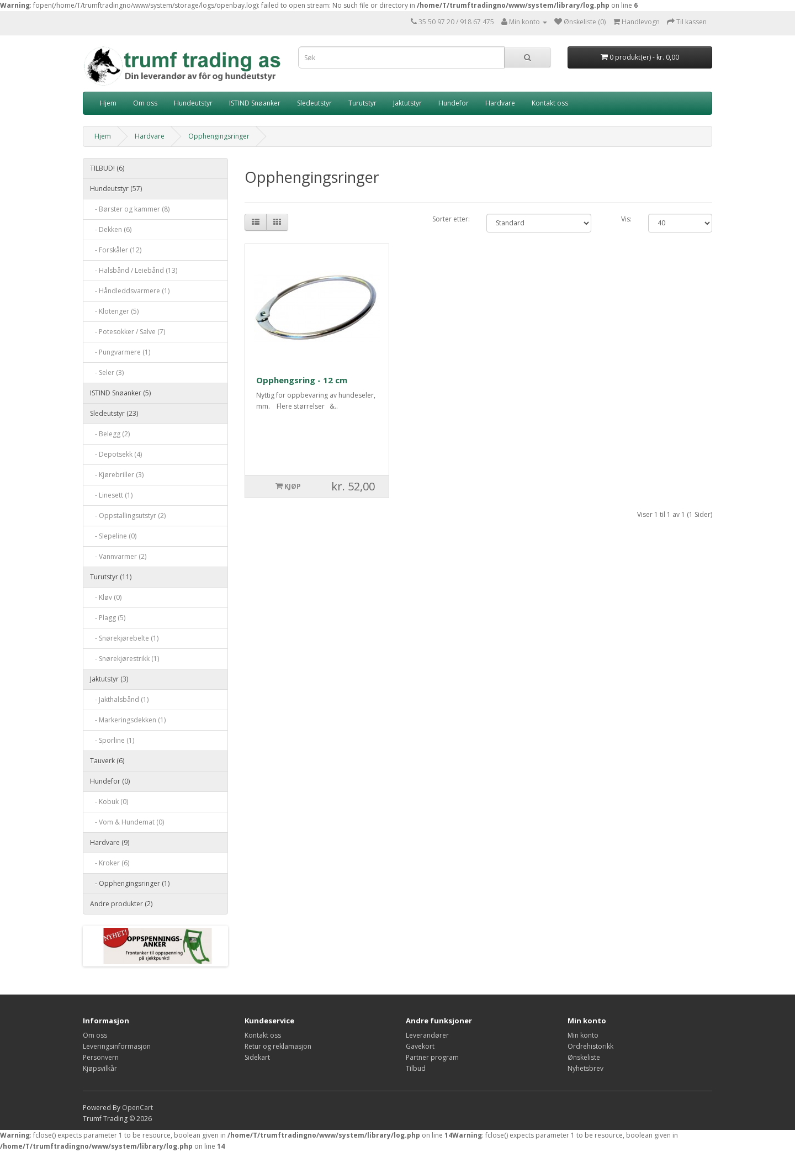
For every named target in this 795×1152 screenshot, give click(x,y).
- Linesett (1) (111, 495)
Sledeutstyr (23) (114, 413)
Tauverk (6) (107, 760)
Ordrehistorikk (590, 1046)
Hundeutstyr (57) (116, 188)
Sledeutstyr (314, 103)
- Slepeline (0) (113, 536)
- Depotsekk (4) (116, 454)
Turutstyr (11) (110, 577)
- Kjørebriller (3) (117, 474)
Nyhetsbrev (585, 1068)
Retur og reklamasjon (278, 1046)
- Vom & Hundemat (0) (127, 822)
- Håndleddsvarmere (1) (129, 290)
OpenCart (137, 1107)
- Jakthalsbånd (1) (119, 699)
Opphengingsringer (219, 136)
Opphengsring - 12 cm (301, 379)
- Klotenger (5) (114, 311)
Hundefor (453, 103)
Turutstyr (362, 103)
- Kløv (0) (105, 597)
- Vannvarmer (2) (118, 556)
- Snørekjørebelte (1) (124, 638)
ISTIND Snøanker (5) (120, 393)
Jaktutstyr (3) (109, 679)
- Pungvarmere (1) (120, 352)
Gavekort (420, 1046)
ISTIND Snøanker (254, 103)
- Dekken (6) (110, 229)
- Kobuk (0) (109, 801)
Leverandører (427, 1035)
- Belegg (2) (110, 433)
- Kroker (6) (109, 863)
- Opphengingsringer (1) (129, 883)
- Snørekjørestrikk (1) (124, 658)
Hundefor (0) (110, 781)
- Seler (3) (107, 372)
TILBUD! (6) (107, 168)
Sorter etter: (451, 219)
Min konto (583, 1035)
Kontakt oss (550, 103)
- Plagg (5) (107, 617)
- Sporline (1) (112, 740)
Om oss (145, 103)
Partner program (432, 1057)
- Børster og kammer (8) (129, 209)
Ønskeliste (584, 1057)
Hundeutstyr (193, 103)
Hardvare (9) (109, 842)
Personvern (101, 1057)
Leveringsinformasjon (117, 1046)
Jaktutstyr (407, 103)
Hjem (108, 103)
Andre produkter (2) (121, 903)
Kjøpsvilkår (100, 1068)
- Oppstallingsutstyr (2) (128, 515)
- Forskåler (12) (115, 250)
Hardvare (500, 103)
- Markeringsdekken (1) (128, 720)
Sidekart (257, 1057)
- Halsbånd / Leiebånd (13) (133, 270)
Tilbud (416, 1068)
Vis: (626, 219)
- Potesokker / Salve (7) (127, 331)
